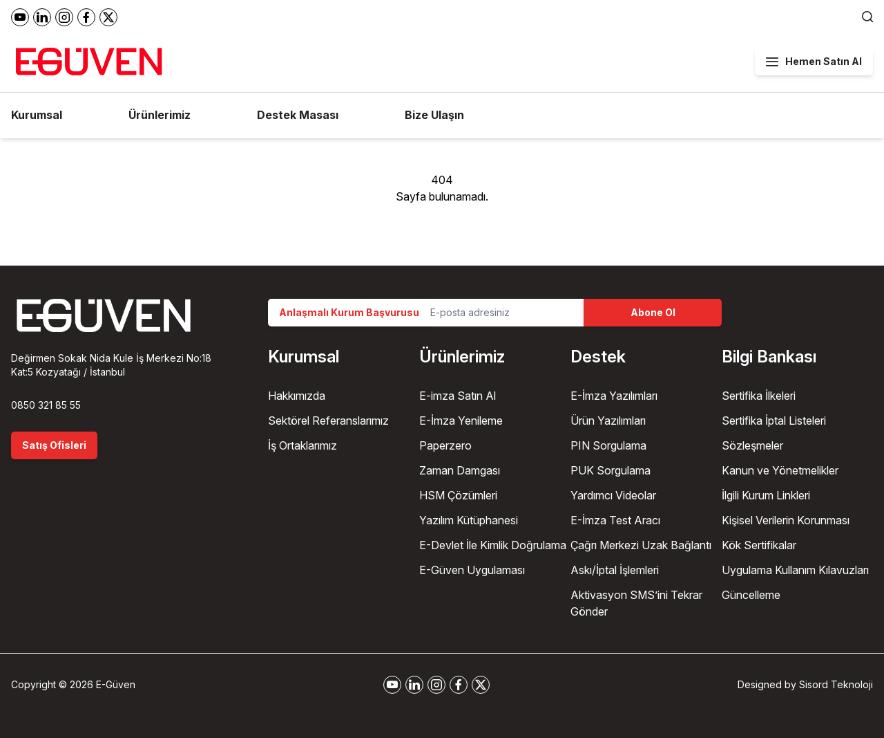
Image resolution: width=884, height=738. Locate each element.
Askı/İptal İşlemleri (614, 570)
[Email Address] (501, 312)
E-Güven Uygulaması (472, 570)
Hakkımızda (296, 396)
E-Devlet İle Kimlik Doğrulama (492, 545)
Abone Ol (653, 312)
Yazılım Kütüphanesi (468, 520)
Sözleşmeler (752, 445)
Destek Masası (297, 115)
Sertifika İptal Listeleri (774, 420)
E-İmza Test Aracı (615, 520)
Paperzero (445, 445)
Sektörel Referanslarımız (328, 420)
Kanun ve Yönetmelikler (780, 470)
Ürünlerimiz (159, 115)
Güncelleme (751, 595)
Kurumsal (36, 115)
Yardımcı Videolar (613, 495)
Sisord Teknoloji (836, 684)
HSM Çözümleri (458, 495)
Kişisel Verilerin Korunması (785, 520)
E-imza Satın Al (457, 396)
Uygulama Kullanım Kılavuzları (795, 570)
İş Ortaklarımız (302, 445)
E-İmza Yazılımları (613, 396)
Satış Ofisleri (54, 445)
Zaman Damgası (459, 470)
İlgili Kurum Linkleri (766, 495)
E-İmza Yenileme (461, 420)
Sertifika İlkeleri (759, 396)
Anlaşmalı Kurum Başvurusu (349, 312)
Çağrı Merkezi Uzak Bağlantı (640, 545)
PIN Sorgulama (608, 445)
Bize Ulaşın (434, 115)
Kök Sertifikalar (759, 545)
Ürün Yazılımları (608, 420)
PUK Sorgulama (610, 470)
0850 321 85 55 (46, 405)
